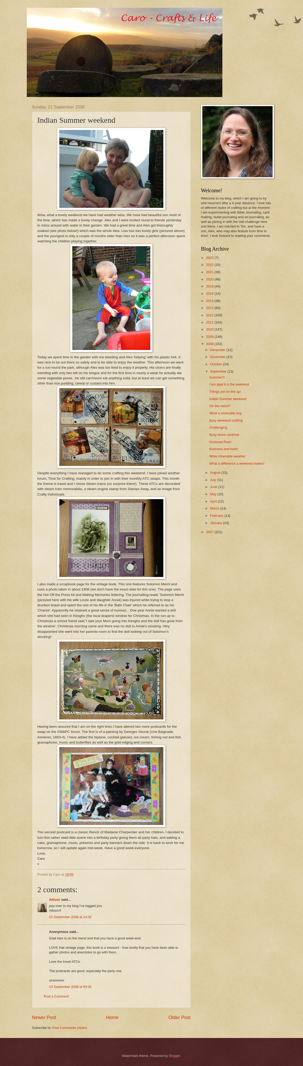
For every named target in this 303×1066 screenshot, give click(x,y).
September (219, 371)
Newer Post (44, 1017)
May (213, 494)
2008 (210, 344)
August (216, 472)
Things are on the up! (225, 392)
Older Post (179, 1017)
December (218, 350)
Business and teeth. (224, 449)
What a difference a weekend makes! (237, 463)
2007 (210, 532)
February (217, 516)
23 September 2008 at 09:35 (70, 987)
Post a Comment (56, 996)
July (213, 480)
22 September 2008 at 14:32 (70, 917)
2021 (210, 272)
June (214, 487)
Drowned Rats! (220, 442)
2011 (210, 322)
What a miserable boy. (225, 413)
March (215, 508)
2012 (210, 315)
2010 (210, 329)
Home (112, 1017)
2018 (210, 293)
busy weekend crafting (226, 420)
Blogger (174, 1056)
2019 (210, 286)
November (218, 357)
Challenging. (218, 427)
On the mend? (220, 406)
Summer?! (217, 377)
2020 (210, 279)
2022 (210, 265)
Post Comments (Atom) (69, 1028)
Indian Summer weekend (227, 399)
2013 (210, 308)
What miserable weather (227, 456)
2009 (210, 337)
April (214, 501)
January (216, 523)
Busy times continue (224, 435)
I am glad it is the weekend (229, 384)
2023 (210, 258)
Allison (54, 900)
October (216, 364)
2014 (210, 301)
